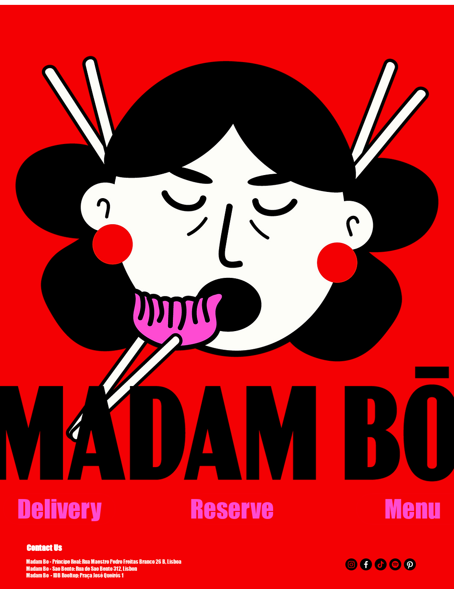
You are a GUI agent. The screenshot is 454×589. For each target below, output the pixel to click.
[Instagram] (351, 564)
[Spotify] (395, 564)
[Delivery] (59, 509)
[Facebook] (366, 564)
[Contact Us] (44, 548)
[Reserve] (232, 509)
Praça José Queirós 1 (102, 575)
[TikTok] (381, 564)
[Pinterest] (410, 564)
